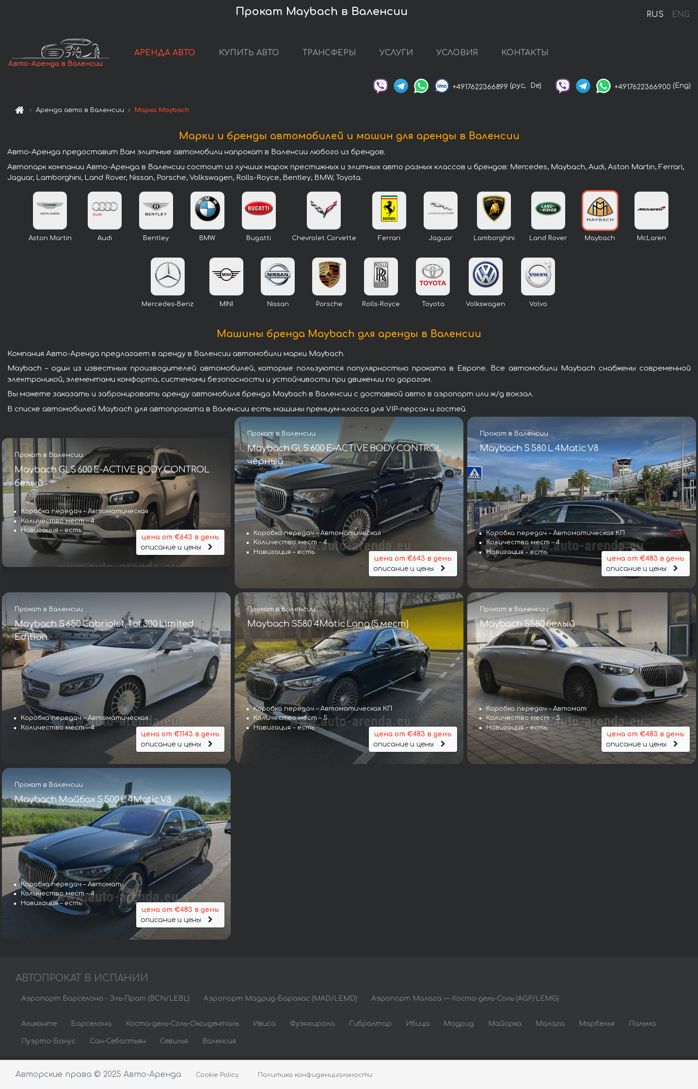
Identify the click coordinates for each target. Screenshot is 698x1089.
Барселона (91, 1026)
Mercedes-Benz (167, 307)
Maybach (600, 241)
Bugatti (258, 241)
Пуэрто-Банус (48, 1044)
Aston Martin (50, 241)
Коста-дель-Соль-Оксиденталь (182, 1026)
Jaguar (440, 241)
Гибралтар (370, 1026)
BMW (207, 241)
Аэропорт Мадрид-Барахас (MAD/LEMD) (280, 1001)
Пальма (642, 1026)
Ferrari (389, 241)
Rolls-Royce (381, 307)
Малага (550, 1026)
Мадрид (459, 1026)
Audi (104, 241)
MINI (226, 307)
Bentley (156, 241)
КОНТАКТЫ (539, 54)
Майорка (505, 1026)
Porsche (329, 307)
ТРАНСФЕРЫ (343, 54)
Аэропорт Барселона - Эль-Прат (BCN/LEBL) (105, 1001)
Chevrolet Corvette (324, 241)
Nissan (278, 307)
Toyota (433, 307)
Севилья (174, 1044)
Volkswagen (485, 307)
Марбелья (597, 1026)
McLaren (651, 241)
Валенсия (219, 1044)
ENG (680, 14)
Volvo (538, 307)
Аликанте (39, 1026)
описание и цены (180, 544)
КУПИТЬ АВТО (263, 54)
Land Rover (548, 241)
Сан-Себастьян (118, 1044)
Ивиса (264, 1026)
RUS (655, 14)
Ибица (417, 1026)
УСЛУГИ (410, 54)
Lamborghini (494, 241)
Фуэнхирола (312, 1026)
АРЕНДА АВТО (178, 54)
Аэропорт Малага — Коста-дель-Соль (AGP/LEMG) (465, 1001)
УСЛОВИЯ (471, 54)
